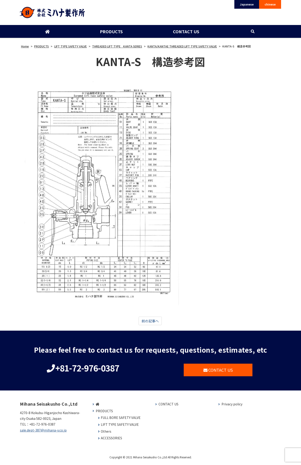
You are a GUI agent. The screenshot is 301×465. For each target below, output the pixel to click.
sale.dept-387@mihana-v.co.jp (43, 432)
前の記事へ (150, 323)
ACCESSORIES (111, 440)
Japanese (247, 4)
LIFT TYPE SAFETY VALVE (120, 426)
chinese (270, 4)
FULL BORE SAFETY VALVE (121, 420)
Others (106, 433)
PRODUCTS (111, 33)
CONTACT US (186, 33)
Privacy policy (232, 406)
